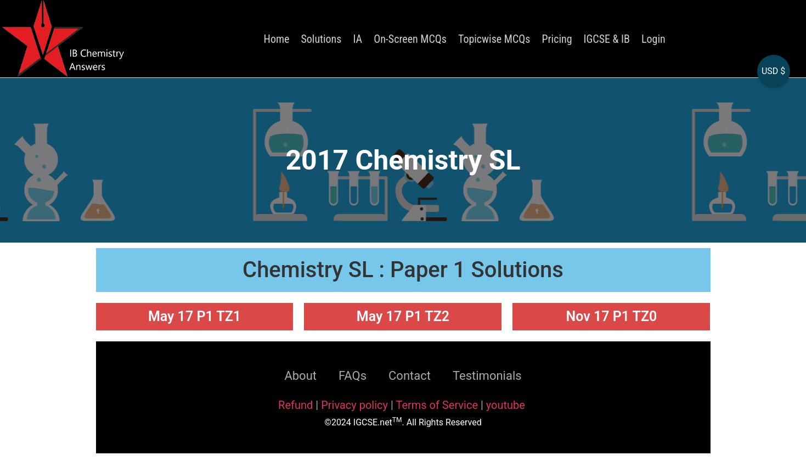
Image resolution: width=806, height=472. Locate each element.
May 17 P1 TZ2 (403, 316)
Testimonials (487, 376)
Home (277, 39)
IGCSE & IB (607, 39)
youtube (505, 405)
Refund (295, 405)
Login (653, 39)
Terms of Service (438, 405)
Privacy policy (354, 405)
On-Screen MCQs (410, 39)
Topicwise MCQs (494, 39)
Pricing (557, 39)
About (300, 376)
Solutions (321, 39)
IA (357, 39)
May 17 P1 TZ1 (194, 316)
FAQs (353, 376)
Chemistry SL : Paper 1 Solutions (403, 270)
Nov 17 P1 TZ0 (611, 316)
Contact (409, 376)
